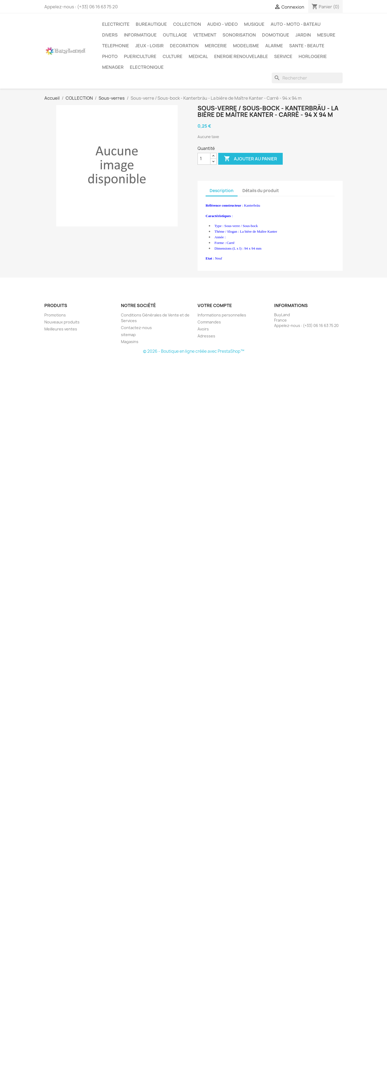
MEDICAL (198, 56)
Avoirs (203, 329)
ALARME (274, 46)
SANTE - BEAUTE (306, 46)
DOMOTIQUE (275, 35)
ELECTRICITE (116, 24)
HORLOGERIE (313, 56)
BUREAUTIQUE (151, 24)
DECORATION (184, 46)
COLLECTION (187, 24)
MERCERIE (216, 46)
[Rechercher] (307, 78)
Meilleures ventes (60, 329)
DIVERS (110, 35)
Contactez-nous (136, 327)
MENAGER (113, 67)
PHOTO (110, 56)
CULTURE (172, 56)
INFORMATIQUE (140, 35)
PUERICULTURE (140, 56)
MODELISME (246, 46)
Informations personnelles (222, 315)
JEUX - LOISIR (149, 46)
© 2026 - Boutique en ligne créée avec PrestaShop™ (193, 351)
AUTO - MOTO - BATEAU (296, 24)
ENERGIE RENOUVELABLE (241, 56)
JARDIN (303, 35)
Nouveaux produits (62, 322)
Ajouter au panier (250, 158)
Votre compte (215, 305)
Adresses (206, 336)
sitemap (128, 334)
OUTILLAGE (175, 35)
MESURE (326, 35)
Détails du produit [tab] (260, 190)
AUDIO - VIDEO (222, 24)
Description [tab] (222, 190)
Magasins (129, 341)
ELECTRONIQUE (147, 67)
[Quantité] (204, 159)
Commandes (209, 322)
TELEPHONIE (115, 46)
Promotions (55, 315)
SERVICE (283, 56)
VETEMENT (204, 35)
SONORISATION (239, 35)
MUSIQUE (254, 24)
